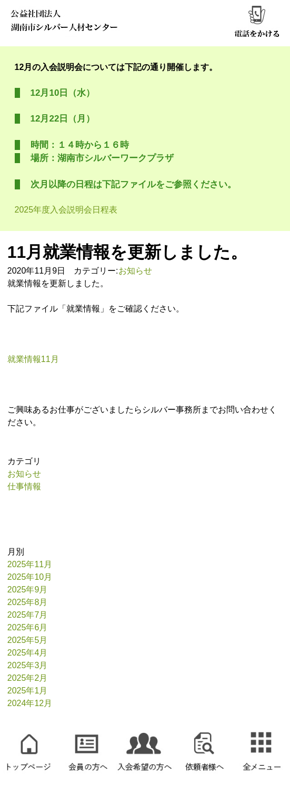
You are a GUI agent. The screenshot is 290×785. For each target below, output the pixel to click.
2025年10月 (29, 576)
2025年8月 (27, 602)
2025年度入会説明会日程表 (66, 209)
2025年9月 (27, 589)
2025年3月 (27, 665)
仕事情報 (24, 486)
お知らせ (135, 270)
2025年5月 (27, 640)
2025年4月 (27, 652)
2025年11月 (29, 564)
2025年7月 (27, 614)
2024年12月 (29, 703)
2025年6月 (27, 627)
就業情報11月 (33, 359)
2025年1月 (27, 690)
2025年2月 (27, 677)
